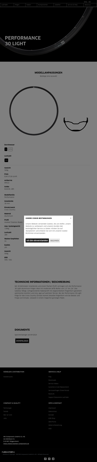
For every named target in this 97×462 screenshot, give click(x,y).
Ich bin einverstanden (37, 241)
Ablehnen (54, 241)
